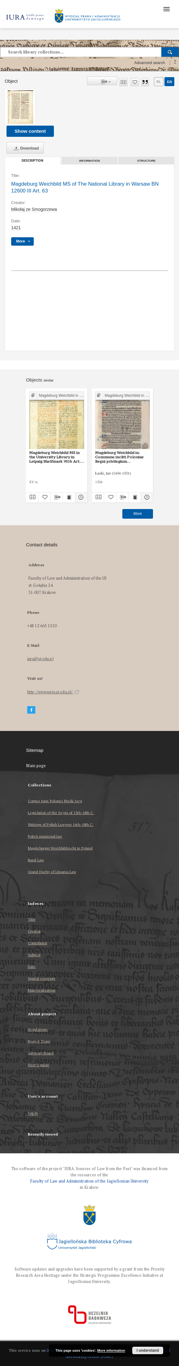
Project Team (39, 1041)
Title (32, 919)
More (137, 514)
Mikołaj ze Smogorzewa (34, 209)
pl (158, 82)
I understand (148, 1350)
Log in (33, 1113)
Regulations (38, 1029)
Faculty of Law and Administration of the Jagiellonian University (89, 1181)
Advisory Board (41, 1053)
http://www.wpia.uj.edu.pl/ (53, 692)
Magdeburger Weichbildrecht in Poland (60, 848)
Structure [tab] (146, 160)
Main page (36, 765)
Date (32, 966)
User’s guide (38, 1065)
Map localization (41, 990)
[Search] (170, 52)
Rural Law (36, 860)
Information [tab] (89, 160)
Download (25, 148)
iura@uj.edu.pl (40, 658)
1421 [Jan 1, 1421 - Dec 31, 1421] (16, 227)
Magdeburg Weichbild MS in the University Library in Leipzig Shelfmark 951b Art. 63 (55, 457)
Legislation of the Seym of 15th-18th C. (61, 812)
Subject (34, 954)
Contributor (37, 943)
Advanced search (149, 63)
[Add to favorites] (135, 82)
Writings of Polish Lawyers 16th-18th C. (61, 824)
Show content (30, 131)
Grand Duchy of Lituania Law (52, 871)
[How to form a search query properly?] (175, 63)
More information (111, 1350)
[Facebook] (31, 710)
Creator (34, 931)
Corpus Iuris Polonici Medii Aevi (55, 801)
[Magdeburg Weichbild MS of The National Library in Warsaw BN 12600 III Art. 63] (20, 107)
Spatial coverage (41, 978)
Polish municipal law (45, 836)
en (169, 82)
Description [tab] (32, 161)
